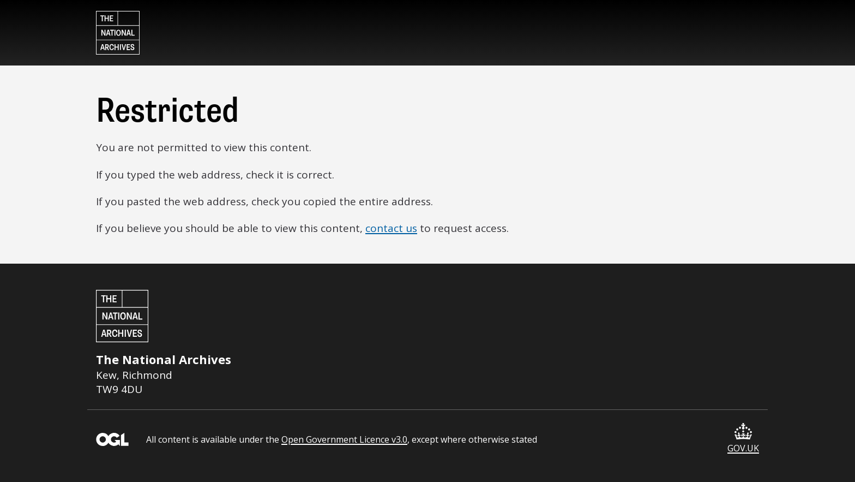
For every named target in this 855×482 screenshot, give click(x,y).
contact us (391, 228)
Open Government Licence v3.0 (344, 439)
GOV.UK (743, 438)
